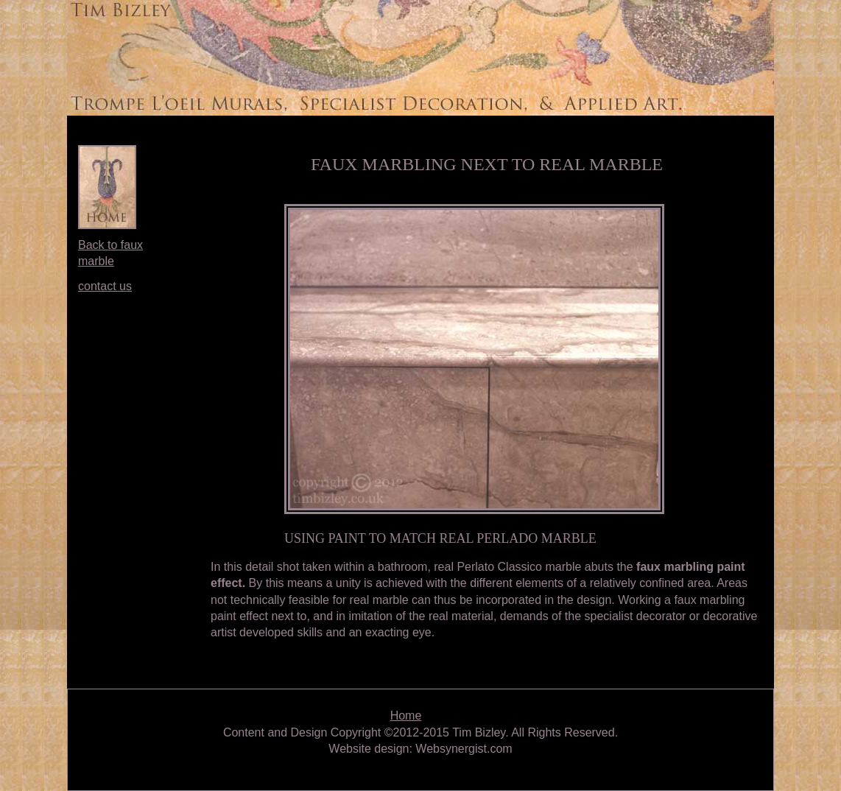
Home (406, 715)
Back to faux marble (110, 253)
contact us (105, 286)
